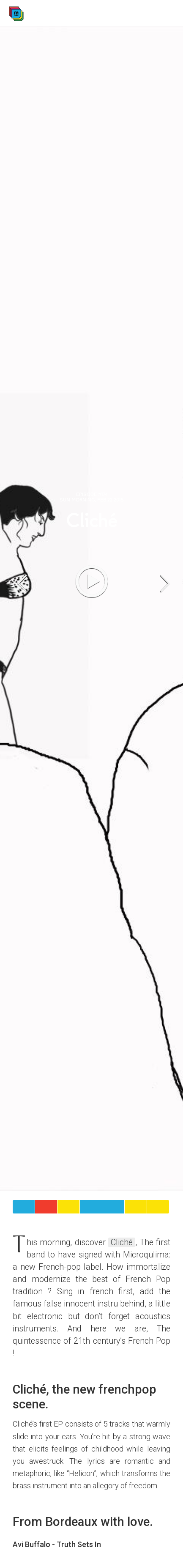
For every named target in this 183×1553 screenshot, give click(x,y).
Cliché (122, 1242)
